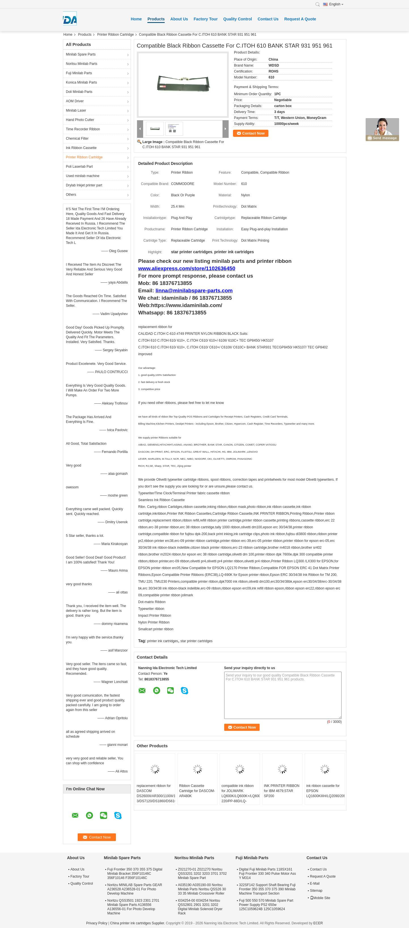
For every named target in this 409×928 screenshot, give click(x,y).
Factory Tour (206, 19)
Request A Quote (300, 19)
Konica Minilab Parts (81, 82)
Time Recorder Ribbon (83, 129)
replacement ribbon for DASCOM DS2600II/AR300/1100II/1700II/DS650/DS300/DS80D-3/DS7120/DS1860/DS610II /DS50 (156, 796)
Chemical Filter (77, 139)
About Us (179, 19)
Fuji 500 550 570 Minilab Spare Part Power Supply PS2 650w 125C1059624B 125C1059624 (266, 905)
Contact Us (268, 19)
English (336, 4)
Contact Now (253, 133)
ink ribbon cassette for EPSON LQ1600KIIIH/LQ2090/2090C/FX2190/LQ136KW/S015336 (325, 791)
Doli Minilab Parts (79, 92)
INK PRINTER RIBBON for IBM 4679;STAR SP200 (281, 791)
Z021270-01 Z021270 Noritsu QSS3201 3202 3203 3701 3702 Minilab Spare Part (202, 873)
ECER (318, 923)
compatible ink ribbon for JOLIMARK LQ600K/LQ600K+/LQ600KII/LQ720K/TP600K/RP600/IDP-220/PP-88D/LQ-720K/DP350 (240, 796)
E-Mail (315, 884)
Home (136, 19)
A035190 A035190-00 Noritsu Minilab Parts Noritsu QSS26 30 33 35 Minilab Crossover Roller (202, 889)
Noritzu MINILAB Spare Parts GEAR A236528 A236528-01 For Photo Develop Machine (134, 889)
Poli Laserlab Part (79, 167)
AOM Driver (75, 101)
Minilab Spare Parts (81, 54)
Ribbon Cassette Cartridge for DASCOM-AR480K (197, 791)
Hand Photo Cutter (80, 120)
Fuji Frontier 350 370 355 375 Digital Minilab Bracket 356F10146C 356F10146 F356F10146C (134, 873)
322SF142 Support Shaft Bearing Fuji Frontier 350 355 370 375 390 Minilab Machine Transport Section (267, 889)
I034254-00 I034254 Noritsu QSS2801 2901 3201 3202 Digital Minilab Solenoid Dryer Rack (200, 907)
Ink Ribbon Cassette (81, 148)
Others (71, 195)
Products (156, 19)
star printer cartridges (196, 641)
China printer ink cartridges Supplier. (138, 923)
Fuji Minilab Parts (79, 73)
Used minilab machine (82, 176)
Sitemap (316, 891)
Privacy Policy (96, 923)
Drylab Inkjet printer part (84, 185)
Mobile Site (320, 898)
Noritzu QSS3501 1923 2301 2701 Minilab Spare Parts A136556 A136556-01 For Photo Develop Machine (133, 907)
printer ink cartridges (162, 641)
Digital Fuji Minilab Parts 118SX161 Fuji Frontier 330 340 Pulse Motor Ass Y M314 (267, 873)
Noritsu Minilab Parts (82, 64)
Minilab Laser (76, 110)
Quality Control (237, 19)
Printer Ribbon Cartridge (115, 35)
